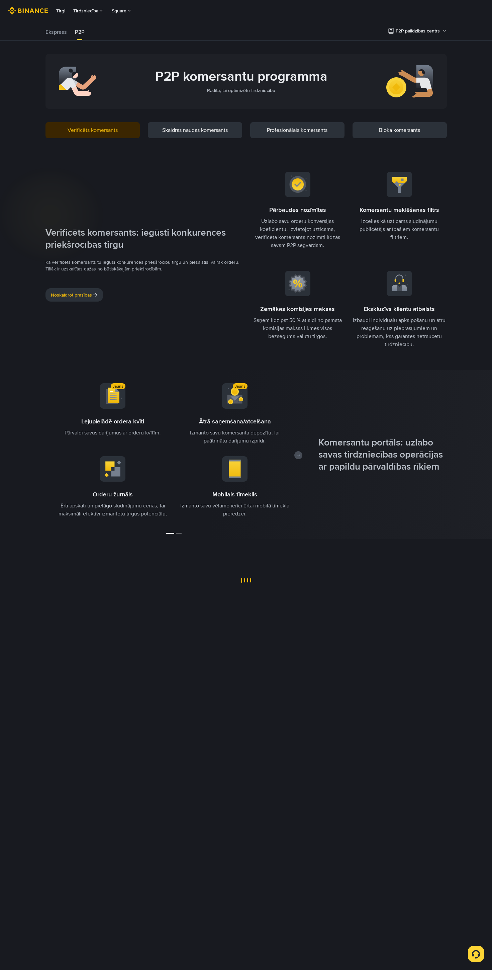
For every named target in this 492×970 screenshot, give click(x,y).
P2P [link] (80, 31)
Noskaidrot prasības (74, 295)
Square (122, 11)
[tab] (56, 32)
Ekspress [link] (56, 31)
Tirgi (60, 11)
